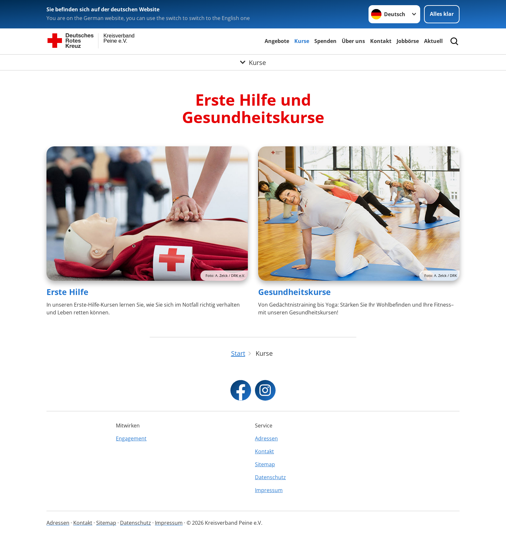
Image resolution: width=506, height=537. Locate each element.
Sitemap (265, 464)
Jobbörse (408, 41)
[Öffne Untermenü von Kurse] (253, 62)
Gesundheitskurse (294, 291)
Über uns (353, 41)
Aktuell (433, 41)
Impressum (269, 490)
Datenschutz (270, 477)
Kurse (301, 41)
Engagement (131, 438)
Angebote (277, 41)
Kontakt (380, 41)
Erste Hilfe (67, 291)
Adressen (266, 438)
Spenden (325, 41)
